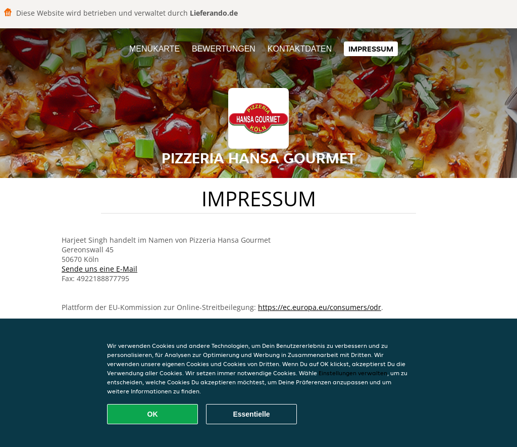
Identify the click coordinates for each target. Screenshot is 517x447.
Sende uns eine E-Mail (99, 269)
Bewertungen (223, 48)
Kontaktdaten (300, 48)
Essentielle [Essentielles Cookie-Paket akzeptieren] (251, 414)
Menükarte (154, 48)
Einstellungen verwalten (353, 373)
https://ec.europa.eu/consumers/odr (319, 307)
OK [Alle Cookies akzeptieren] (152, 414)
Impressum (370, 48)
